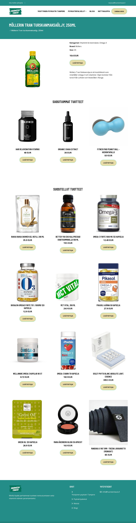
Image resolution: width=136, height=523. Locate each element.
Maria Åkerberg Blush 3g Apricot (68, 442)
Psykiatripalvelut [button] (76, 11)
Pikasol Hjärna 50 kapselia (108, 305)
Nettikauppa (104, 11)
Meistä (76, 503)
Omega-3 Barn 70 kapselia (68, 373)
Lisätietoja (78, 63)
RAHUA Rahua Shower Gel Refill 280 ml (27, 236)
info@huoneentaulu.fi (111, 492)
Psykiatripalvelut (80, 499)
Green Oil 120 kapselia (27, 442)
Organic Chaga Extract (68, 149)
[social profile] (25, 3)
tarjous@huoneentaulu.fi (116, 3)
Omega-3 (103, 43)
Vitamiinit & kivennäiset (89, 43)
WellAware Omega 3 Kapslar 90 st (27, 373)
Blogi (92, 11)
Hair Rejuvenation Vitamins (28, 149)
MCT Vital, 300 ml (68, 305)
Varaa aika (119, 11)
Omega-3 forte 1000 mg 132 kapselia (108, 236)
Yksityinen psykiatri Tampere (51, 11)
